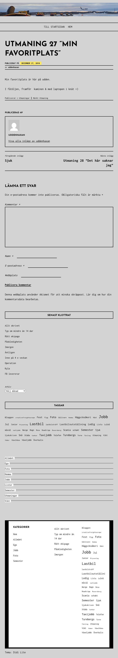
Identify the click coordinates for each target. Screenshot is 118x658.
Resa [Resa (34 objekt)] (38, 430)
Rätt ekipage (12, 336)
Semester (10, 490)
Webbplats (11, 275)
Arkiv (8, 386)
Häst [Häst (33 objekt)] (95, 417)
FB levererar (12, 374)
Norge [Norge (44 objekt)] (25, 430)
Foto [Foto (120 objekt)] (53, 417)
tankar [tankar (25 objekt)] (34, 435)
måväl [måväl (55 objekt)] (8, 430)
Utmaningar (24, 98)
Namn (9, 256)
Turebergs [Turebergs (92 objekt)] (69, 435)
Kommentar (12, 204)
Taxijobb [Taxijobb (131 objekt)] (45, 435)
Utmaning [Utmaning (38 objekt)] (97, 435)
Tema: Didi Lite (15, 652)
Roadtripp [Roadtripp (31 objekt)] (46, 430)
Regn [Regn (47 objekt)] (32, 430)
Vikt (7, 501)
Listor (8, 485)
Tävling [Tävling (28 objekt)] (87, 435)
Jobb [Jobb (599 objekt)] (103, 416)
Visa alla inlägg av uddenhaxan (29, 141)
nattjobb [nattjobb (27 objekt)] (16, 430)
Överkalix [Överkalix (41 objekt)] (38, 440)
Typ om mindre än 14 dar (19, 331)
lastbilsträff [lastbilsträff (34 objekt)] (52, 424)
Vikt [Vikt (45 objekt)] (105, 435)
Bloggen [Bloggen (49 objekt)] (9, 417)
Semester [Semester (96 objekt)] (87, 429)
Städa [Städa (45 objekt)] (27, 435)
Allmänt (9, 458)
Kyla (7, 368)
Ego (7, 463)
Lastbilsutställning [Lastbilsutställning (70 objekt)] (73, 424)
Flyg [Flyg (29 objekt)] (46, 417)
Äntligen (10, 352)
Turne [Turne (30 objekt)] (80, 435)
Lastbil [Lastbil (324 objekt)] (37, 424)
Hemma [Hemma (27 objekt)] (71, 417)
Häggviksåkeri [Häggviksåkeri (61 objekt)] (83, 417)
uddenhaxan (13, 67)
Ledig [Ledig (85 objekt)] (91, 424)
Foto (7, 469)
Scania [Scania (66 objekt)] (67, 430)
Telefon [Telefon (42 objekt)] (57, 435)
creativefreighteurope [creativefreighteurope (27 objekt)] (25, 417)
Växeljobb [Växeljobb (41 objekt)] (26, 440)
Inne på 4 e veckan (16, 357)
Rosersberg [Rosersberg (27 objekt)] (56, 430)
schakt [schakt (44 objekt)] (76, 430)
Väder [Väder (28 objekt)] (7, 440)
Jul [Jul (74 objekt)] (7, 424)
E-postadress (14, 265)
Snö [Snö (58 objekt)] (20, 435)
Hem (70, 26)
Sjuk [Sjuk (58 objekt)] (97, 430)
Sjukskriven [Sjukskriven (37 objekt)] (11, 435)
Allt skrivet (12, 325)
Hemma (8, 474)
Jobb (7, 479)
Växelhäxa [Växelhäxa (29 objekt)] (16, 440)
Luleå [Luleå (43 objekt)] (107, 424)
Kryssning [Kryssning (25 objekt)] (24, 424)
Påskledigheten (13, 341)
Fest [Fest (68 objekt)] (39, 417)
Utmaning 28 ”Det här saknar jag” (87, 161)
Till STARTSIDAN (54, 26)
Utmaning (43, 98)
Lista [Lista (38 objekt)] (99, 424)
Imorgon (9, 347)
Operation (10, 363)
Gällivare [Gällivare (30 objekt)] (62, 417)
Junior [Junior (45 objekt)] (14, 424)
